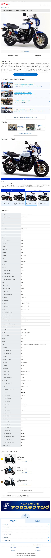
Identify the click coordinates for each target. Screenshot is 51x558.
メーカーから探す (6, 527)
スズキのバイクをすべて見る (25, 133)
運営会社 (13, 550)
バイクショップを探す (7, 534)
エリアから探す (5, 537)
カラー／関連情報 (38, 190)
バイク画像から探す (6, 540)
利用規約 (13, 544)
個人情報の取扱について (38, 544)
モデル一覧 (13, 190)
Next (44, 127)
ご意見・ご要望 (13, 547)
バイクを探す (24, 461)
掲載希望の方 (37, 547)
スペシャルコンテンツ (37, 521)
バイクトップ (5, 524)
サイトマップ (37, 550)
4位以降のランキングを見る (25, 490)
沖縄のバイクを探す (13, 521)
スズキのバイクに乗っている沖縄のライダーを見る (25, 117)
